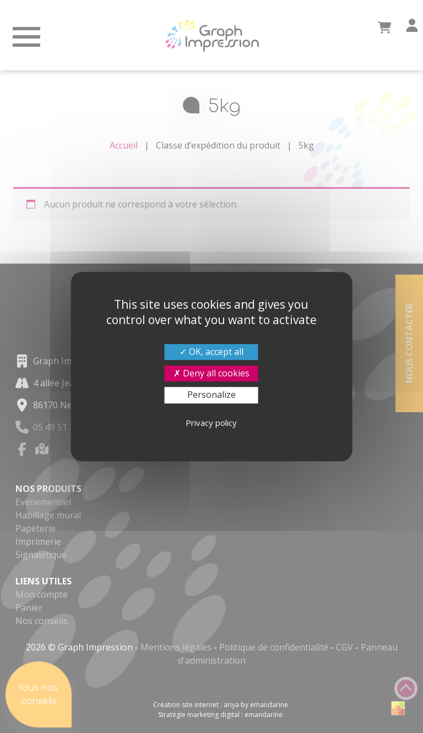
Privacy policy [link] (211, 422)
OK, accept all (211, 352)
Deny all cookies (211, 373)
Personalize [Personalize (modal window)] (211, 395)
